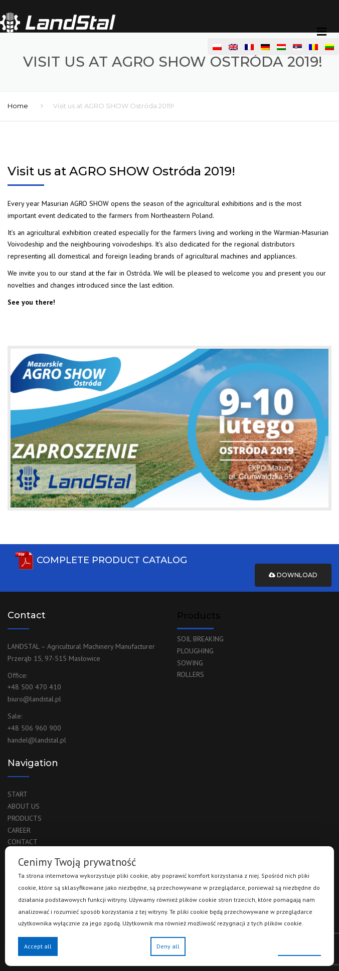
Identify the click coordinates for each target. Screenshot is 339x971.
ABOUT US (24, 806)
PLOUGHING (195, 650)
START (18, 794)
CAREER (19, 830)
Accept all (38, 946)
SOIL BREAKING (200, 638)
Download (293, 575)
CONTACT (23, 841)
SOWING (190, 662)
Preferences (299, 945)
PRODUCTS (25, 818)
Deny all (168, 946)
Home (18, 106)
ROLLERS (190, 674)
